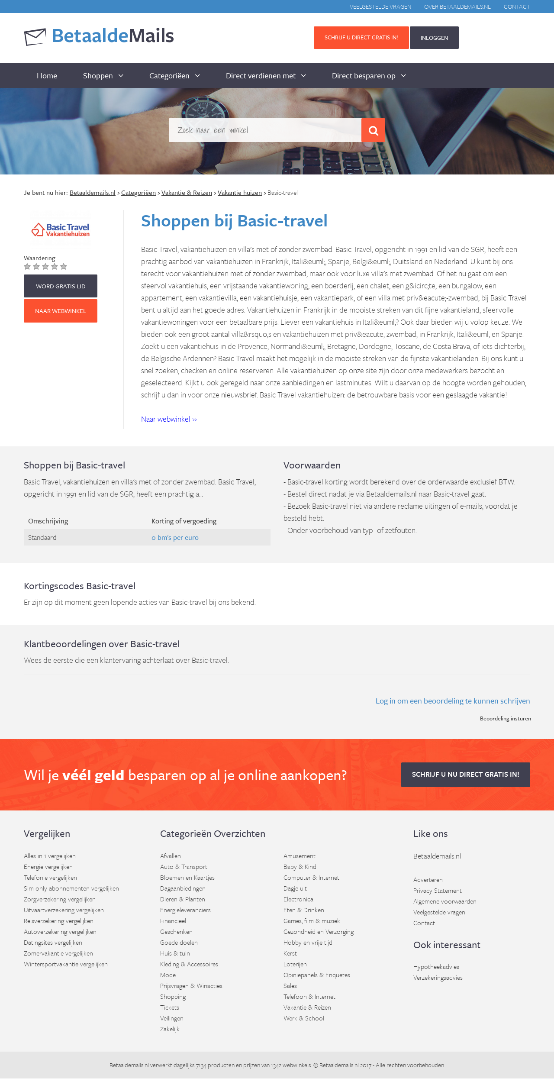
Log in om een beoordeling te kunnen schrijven (453, 700)
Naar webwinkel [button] (60, 310)
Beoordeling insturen (505, 718)
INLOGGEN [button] (434, 37)
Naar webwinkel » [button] (169, 418)
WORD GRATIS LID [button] (61, 286)
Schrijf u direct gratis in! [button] (361, 37)
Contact (517, 6)
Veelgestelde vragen (380, 6)
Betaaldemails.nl (437, 855)
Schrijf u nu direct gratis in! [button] (465, 774)
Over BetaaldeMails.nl (457, 6)
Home (47, 75)
